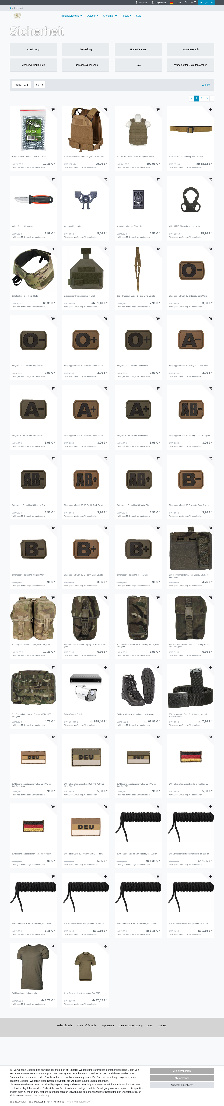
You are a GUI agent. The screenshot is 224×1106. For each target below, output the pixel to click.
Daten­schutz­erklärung (130, 1025)
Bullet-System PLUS (73, 714)
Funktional (58, 1101)
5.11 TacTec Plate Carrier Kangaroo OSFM (135, 156)
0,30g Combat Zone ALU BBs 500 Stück (29, 156)
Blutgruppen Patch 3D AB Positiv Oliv (133, 505)
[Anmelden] (141, 2)
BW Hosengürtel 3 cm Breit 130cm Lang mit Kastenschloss (188, 715)
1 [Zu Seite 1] (196, 98)
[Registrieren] (158, 2)
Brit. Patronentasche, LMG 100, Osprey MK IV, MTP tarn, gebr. (189, 645)
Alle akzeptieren (182, 1070)
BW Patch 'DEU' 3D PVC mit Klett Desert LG (83, 854)
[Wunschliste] (194, 2)
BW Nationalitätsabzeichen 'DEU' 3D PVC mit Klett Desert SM (31, 785)
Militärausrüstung (70, 15)
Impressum (108, 1025)
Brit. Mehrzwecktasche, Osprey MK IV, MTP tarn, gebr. (85, 645)
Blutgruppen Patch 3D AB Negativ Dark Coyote (189, 435)
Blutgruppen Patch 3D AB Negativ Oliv (28, 505)
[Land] (171, 2)
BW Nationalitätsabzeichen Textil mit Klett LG (188, 784)
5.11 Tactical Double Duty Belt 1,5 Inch (186, 156)
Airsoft (125, 15)
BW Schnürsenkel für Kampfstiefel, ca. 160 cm (189, 854)
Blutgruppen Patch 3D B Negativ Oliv (28, 575)
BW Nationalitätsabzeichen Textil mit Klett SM (31, 854)
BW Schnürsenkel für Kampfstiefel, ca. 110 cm (137, 854)
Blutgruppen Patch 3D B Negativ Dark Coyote (189, 505)
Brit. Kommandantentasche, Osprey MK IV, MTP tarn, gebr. (190, 576)
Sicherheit (108, 15)
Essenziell (20, 1101)
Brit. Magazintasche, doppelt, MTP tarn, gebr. (31, 644)
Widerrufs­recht (64, 1025)
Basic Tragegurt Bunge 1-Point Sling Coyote (136, 296)
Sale (138, 15)
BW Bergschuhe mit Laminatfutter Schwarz (135, 714)
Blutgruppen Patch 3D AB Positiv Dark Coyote (84, 505)
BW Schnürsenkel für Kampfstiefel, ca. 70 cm (188, 923)
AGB (150, 1025)
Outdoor (91, 15)
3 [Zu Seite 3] (207, 98)
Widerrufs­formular (87, 1025)
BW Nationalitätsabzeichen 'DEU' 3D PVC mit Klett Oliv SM (136, 785)
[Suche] (186, 2)
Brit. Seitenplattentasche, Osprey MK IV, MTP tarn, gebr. (31, 715)
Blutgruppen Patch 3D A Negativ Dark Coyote (188, 366)
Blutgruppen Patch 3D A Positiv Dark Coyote (83, 435)
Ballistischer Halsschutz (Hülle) (25, 296)
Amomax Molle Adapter (74, 226)
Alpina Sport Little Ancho (22, 226)
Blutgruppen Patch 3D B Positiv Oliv (132, 575)
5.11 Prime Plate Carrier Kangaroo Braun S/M (84, 156)
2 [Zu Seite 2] (201, 98)
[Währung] (178, 2)
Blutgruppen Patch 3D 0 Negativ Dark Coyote (188, 296)
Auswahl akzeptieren (182, 1085)
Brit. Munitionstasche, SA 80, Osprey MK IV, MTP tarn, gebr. (138, 645)
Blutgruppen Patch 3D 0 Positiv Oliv (132, 366)
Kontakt (162, 1025)
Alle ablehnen (182, 1078)
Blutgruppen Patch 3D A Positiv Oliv (132, 435)
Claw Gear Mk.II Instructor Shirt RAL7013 (82, 993)
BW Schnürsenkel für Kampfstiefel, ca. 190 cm (84, 923)
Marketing (39, 1101)
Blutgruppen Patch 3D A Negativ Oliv (27, 435)
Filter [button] (206, 84)
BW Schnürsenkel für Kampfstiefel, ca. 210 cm (137, 923)
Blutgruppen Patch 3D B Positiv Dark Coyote (83, 575)
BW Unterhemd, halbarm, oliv (24, 993)
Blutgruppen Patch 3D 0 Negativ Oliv (27, 366)
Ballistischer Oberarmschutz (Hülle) (79, 296)
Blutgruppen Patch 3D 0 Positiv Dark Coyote (83, 366)
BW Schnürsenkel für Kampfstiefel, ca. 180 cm (32, 923)
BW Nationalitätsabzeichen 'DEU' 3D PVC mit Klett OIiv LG (84, 785)
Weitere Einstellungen (79, 1101)
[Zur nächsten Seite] (211, 98)
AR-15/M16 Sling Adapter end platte (184, 226)
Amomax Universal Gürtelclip (129, 226)
